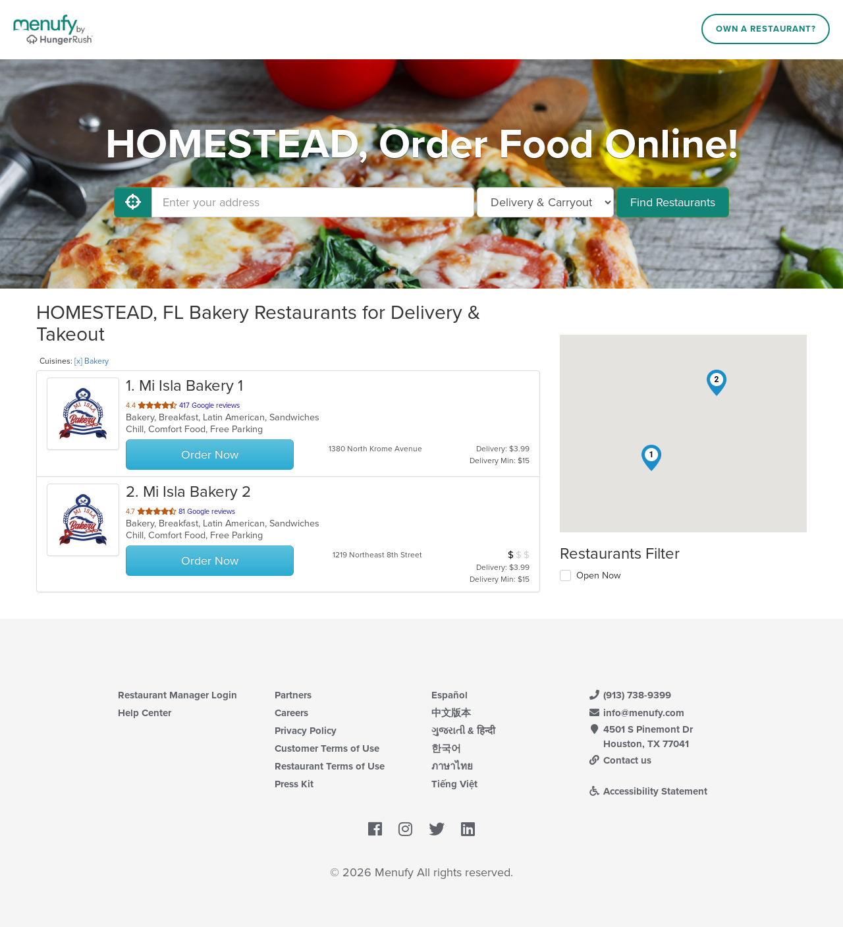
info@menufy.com (636, 713)
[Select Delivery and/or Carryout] (545, 202)
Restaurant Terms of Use (330, 766)
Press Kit (294, 784)
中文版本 (451, 713)
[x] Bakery (91, 361)
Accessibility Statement (647, 791)
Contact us (619, 760)
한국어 (446, 748)
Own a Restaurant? (766, 29)
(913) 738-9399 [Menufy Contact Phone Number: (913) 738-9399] (629, 695)
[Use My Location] (133, 202)
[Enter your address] (312, 202)
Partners (293, 695)
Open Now (598, 575)
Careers (291, 713)
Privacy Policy (306, 731)
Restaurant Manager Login (177, 695)
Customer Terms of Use (327, 748)
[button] (651, 458)
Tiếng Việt (454, 784)
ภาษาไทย (452, 766)
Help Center (144, 713)
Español (449, 695)
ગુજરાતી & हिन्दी (463, 731)
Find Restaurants (672, 202)
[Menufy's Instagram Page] (405, 829)
